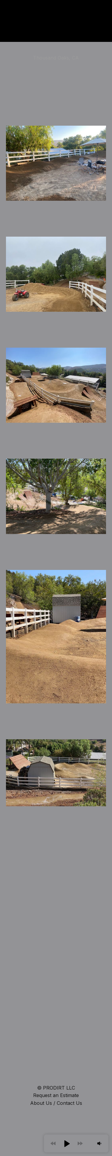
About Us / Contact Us (56, 1103)
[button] (66, 1143)
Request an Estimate (56, 1095)
